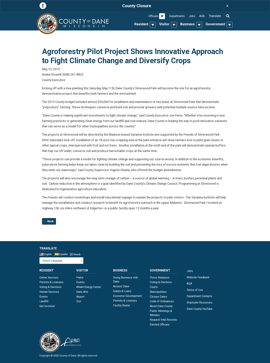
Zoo (78, 301)
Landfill (43, 301)
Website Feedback (198, 277)
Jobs (192, 16)
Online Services (48, 277)
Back (49, 221)
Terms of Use (195, 290)
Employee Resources (199, 302)
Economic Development (127, 296)
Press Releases (159, 277)
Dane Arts (82, 291)
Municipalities (158, 291)
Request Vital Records (163, 319)
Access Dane (121, 286)
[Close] (227, 6)
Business (187, 24)
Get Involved (47, 306)
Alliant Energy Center (88, 287)
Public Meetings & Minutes (161, 313)
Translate (215, 16)
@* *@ (61, 260)
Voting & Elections (50, 287)
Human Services (49, 291)
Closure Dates (158, 296)
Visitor (164, 24)
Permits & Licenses (51, 282)
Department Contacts (199, 296)
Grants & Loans (122, 291)
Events (43, 296)
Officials (153, 16)
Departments (177, 16)
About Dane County (161, 306)
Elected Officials (159, 324)
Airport (80, 296)
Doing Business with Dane (125, 279)
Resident (141, 24)
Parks (79, 277)
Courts (154, 287)
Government (215, 24)
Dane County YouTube (199, 309)
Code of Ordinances (162, 301)
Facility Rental (121, 305)
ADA (202, 16)
